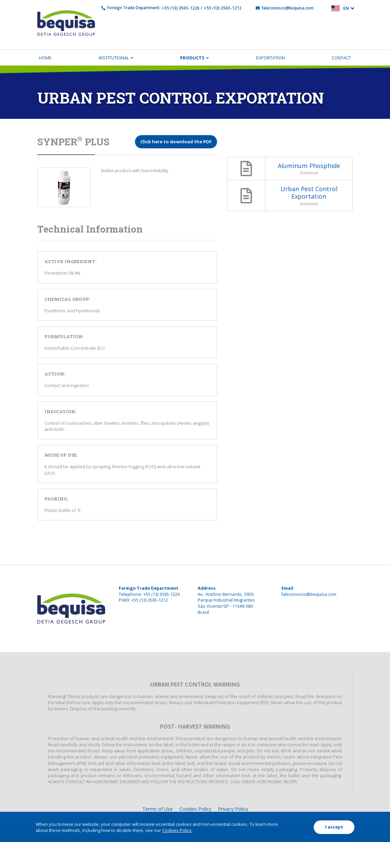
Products (192, 58)
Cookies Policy (195, 809)
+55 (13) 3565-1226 (180, 8)
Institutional (114, 58)
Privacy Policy (233, 809)
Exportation (270, 58)
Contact (341, 58)
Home (45, 58)
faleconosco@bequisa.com (287, 8)
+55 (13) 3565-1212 (222, 8)
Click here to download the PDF (176, 142)
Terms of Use (157, 809)
